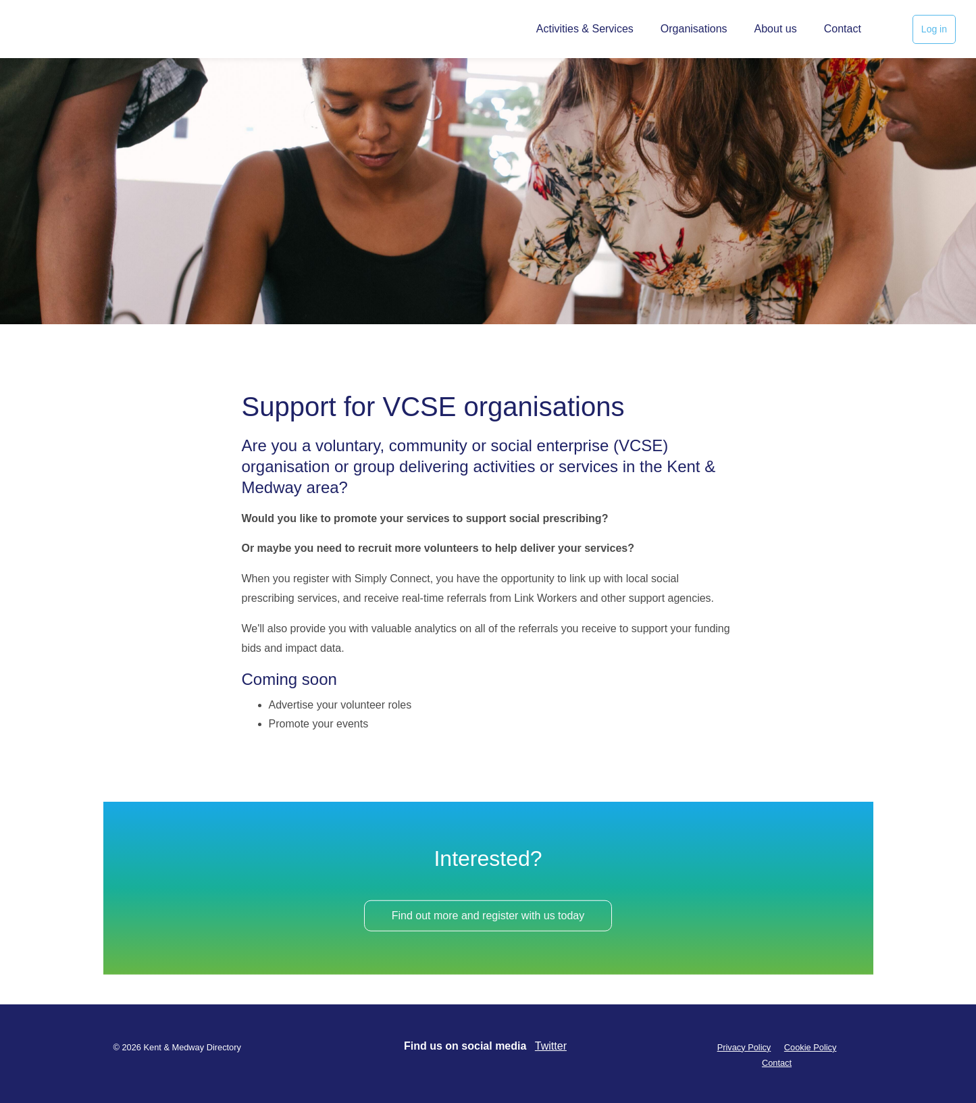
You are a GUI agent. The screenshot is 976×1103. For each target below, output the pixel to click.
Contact (842, 28)
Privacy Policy (744, 1047)
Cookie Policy (810, 1047)
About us (775, 28)
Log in (934, 29)
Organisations (694, 28)
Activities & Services (585, 28)
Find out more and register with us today (488, 920)
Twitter (551, 1046)
